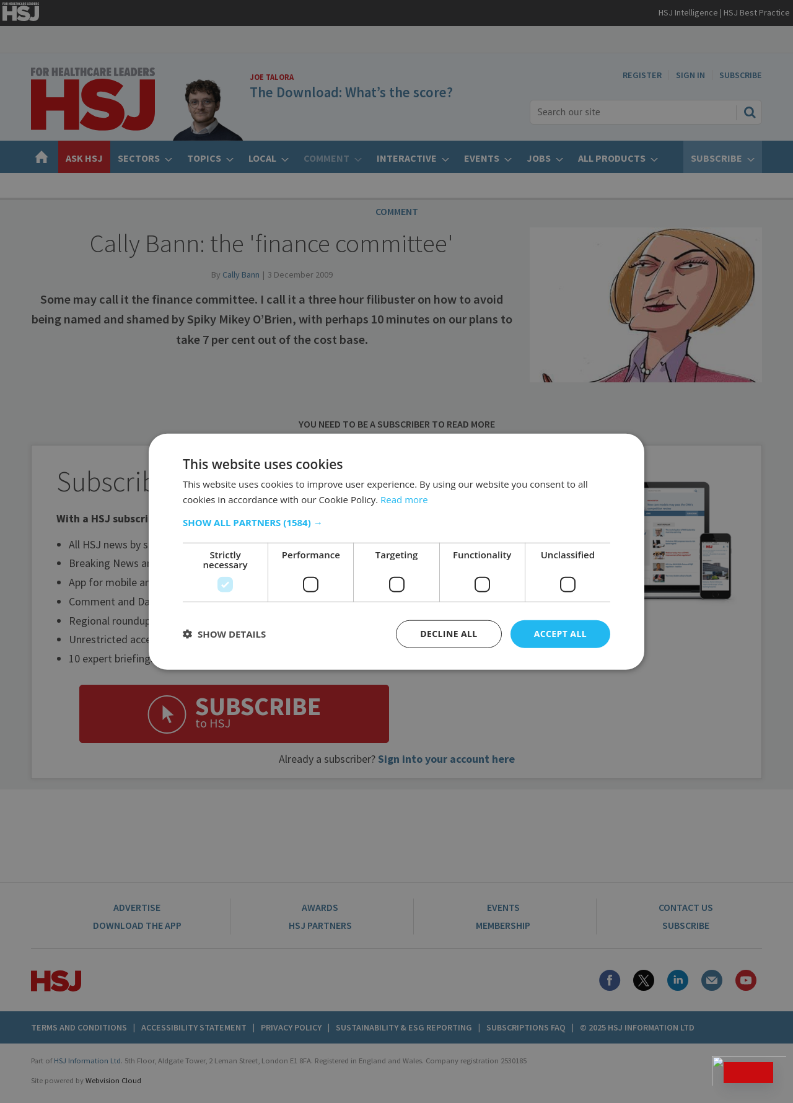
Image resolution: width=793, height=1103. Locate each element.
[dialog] (396, 551)
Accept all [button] (560, 633)
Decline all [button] (448, 633)
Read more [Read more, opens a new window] (404, 499)
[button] (396, 522)
